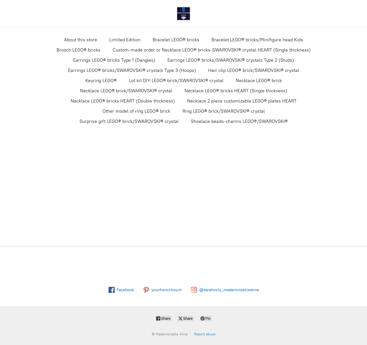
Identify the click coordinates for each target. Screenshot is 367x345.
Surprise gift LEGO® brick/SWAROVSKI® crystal (129, 121)
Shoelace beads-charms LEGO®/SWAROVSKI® (239, 121)
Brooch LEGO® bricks (78, 50)
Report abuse (205, 334)
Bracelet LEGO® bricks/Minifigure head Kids (257, 40)
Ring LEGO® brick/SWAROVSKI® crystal (223, 111)
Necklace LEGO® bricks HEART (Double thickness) (123, 101)
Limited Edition (124, 40)
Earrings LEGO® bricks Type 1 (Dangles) (114, 60)
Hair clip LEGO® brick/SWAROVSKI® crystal (253, 70)
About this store (80, 40)
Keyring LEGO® (101, 80)
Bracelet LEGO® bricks (176, 40)
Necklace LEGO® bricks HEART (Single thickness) (236, 91)
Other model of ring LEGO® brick (136, 111)
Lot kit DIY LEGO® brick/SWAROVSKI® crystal (176, 80)
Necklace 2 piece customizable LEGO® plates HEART (241, 101)
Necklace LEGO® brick (259, 80)
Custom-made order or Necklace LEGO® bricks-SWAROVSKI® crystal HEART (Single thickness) (212, 50)
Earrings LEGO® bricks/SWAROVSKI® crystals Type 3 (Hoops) (132, 70)
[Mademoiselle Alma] (183, 14)
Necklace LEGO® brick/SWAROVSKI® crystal (126, 91)
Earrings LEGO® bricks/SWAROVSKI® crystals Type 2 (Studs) (230, 60)
